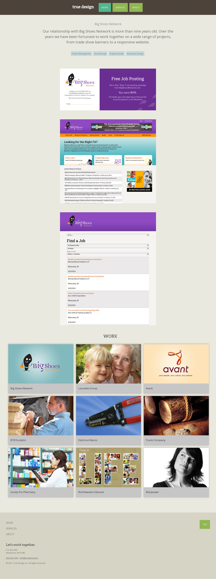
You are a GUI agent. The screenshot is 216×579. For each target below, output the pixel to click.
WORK (105, 7)
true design (83, 7)
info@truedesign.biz (29, 558)
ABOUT (136, 7)
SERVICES (120, 7)
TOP (205, 524)
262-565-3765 (12, 558)
